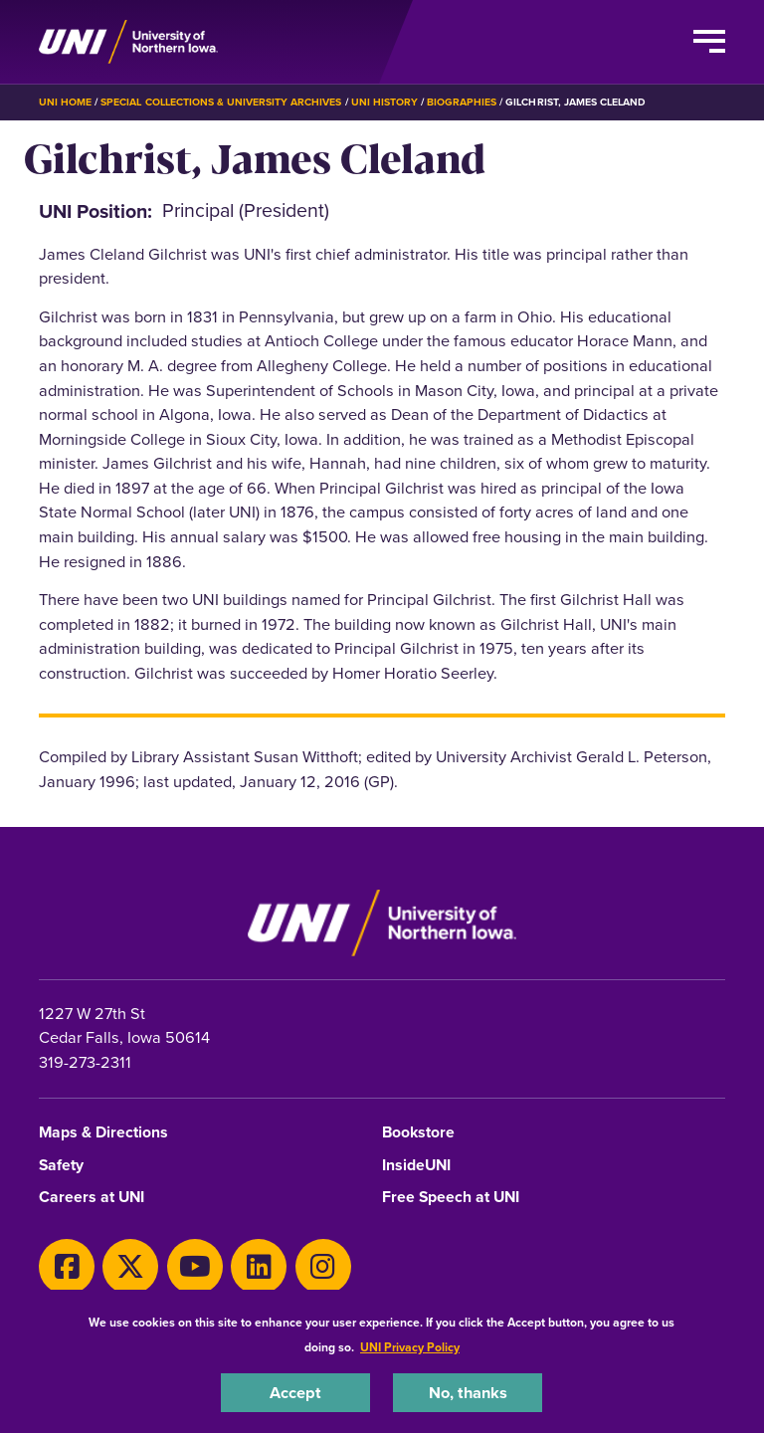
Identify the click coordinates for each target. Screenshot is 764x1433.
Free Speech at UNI (450, 1197)
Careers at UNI (91, 1197)
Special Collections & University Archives (220, 102)
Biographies (461, 102)
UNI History (384, 102)
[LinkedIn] (258, 1267)
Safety (61, 1165)
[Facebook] (67, 1267)
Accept (295, 1392)
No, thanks (468, 1392)
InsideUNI (416, 1165)
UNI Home (65, 102)
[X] (130, 1267)
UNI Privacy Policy (410, 1346)
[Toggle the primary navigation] (709, 42)
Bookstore (418, 1133)
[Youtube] (195, 1267)
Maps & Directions (103, 1133)
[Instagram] (323, 1267)
